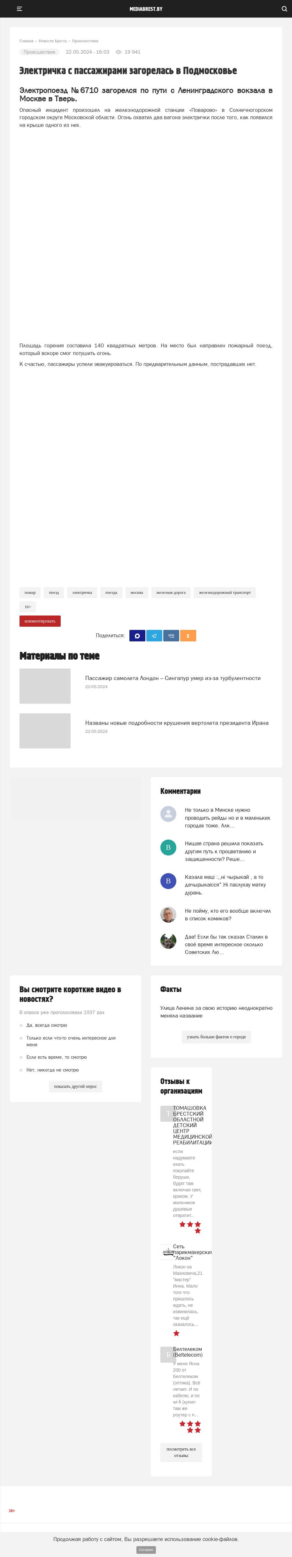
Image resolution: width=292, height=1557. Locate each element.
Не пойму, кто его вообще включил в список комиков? (228, 915)
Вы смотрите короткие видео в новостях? (70, 994)
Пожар (30, 592)
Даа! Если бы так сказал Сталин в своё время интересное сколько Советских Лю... (226, 944)
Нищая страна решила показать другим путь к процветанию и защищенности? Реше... (224, 851)
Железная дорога (171, 592)
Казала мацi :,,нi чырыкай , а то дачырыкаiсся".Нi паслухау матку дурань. (225, 885)
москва (137, 592)
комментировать (40, 621)
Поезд (54, 592)
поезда (111, 592)
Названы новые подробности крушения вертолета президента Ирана (177, 722)
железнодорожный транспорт (225, 592)
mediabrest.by (146, 9)
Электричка (82, 592)
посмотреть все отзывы (181, 1452)
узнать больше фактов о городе (216, 1036)
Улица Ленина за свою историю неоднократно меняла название (216, 1012)
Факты (170, 989)
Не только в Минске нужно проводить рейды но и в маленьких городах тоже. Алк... (227, 818)
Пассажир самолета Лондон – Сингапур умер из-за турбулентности (173, 678)
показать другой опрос (75, 1086)
